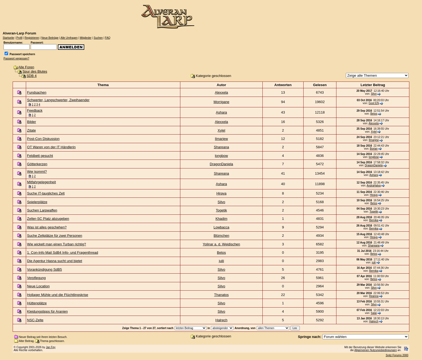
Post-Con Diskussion (43, 139)
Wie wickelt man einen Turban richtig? (56, 244)
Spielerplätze (37, 202)
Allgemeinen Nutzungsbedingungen (375, 350)
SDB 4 (31, 76)
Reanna (373, 296)
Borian (374, 148)
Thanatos (221, 295)
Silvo (374, 93)
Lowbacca (221, 227)
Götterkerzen (37, 164)
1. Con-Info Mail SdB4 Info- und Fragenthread (62, 252)
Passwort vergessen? (16, 58)
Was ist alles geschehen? (47, 227)
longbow (221, 156)
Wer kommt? (37, 172)
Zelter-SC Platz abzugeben (48, 219)
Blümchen (221, 236)
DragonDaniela (221, 164)
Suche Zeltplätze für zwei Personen (54, 236)
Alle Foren (26, 67)
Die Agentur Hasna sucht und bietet (54, 261)
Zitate (31, 130)
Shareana (221, 147)
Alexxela (221, 92)
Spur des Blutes (34, 71)
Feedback (35, 110)
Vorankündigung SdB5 (44, 269)
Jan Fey (50, 347)
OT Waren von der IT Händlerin (51, 147)
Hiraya (221, 193)
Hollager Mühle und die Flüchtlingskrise (57, 295)
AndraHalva (374, 185)
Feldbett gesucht (40, 156)
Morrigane (221, 102)
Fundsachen (37, 92)
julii (221, 261)
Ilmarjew (221, 139)
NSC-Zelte (35, 320)
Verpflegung (36, 278)
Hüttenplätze (37, 303)
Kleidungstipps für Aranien (47, 311)
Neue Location (38, 286)
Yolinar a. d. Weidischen (221, 244)
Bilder (31, 122)
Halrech (221, 320)
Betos (373, 113)
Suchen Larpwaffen (42, 210)
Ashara (221, 112)
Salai (374, 313)
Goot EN (374, 103)
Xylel (221, 130)
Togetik (221, 210)
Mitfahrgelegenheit (41, 182)
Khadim (221, 219)
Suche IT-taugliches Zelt (46, 193)
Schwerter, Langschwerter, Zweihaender (58, 100)
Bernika (373, 220)
